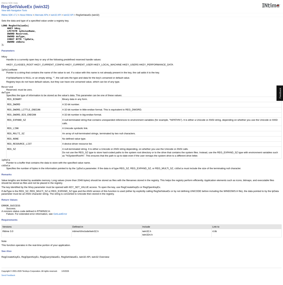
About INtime (26, 15)
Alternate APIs (41, 15)
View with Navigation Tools (14, 10)
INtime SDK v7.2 (9, 15)
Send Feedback (8, 282)
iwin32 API (56, 15)
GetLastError (60, 221)
